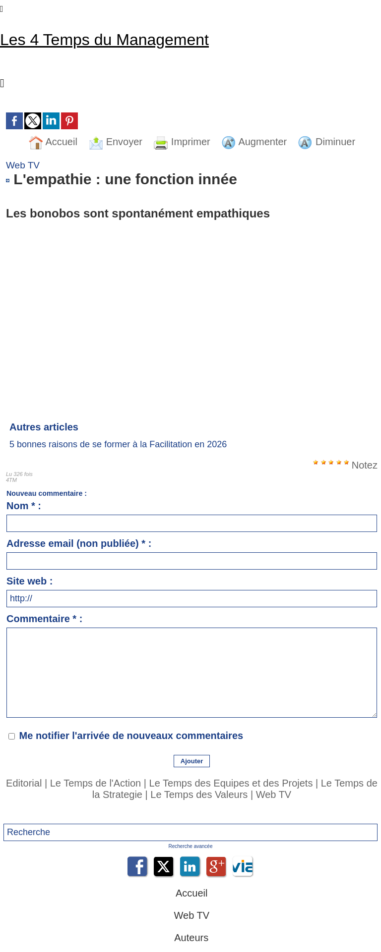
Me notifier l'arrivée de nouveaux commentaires (131, 735)
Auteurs (190, 937)
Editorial (24, 783)
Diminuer (326, 141)
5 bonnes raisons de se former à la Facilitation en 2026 (118, 444)
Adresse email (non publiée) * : (78, 543)
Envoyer (115, 141)
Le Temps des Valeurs (199, 794)
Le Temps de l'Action (95, 783)
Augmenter (254, 141)
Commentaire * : (44, 618)
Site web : (29, 581)
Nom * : (23, 505)
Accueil (52, 141)
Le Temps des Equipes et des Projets (231, 783)
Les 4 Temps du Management (104, 40)
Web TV (274, 794)
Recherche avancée (191, 846)
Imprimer (181, 141)
